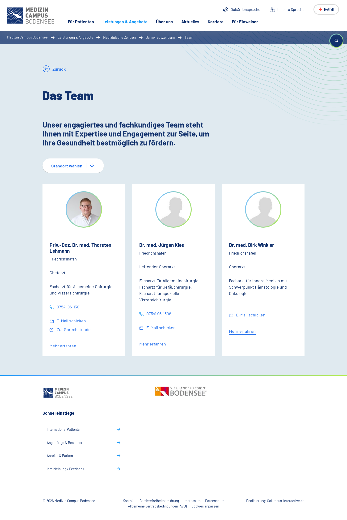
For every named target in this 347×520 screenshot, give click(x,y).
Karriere (216, 21)
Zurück (58, 69)
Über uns (164, 21)
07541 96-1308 (158, 313)
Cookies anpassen (205, 506)
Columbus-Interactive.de (286, 501)
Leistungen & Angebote (127, 21)
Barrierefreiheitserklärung (159, 501)
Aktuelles (190, 21)
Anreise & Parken (60, 455)
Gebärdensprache (245, 9)
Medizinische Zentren (119, 37)
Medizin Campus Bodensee (27, 37)
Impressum (192, 501)
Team (189, 37)
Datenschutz (214, 501)
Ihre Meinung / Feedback (65, 469)
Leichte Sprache (291, 9)
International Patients (63, 429)
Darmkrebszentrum (160, 37)
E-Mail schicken (71, 320)
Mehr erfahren (63, 345)
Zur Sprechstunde (73, 329)
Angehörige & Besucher (64, 442)
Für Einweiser (245, 21)
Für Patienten (81, 21)
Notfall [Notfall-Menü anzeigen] (329, 9)
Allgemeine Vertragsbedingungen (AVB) (157, 506)
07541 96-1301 (68, 306)
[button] (336, 41)
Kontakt (129, 501)
